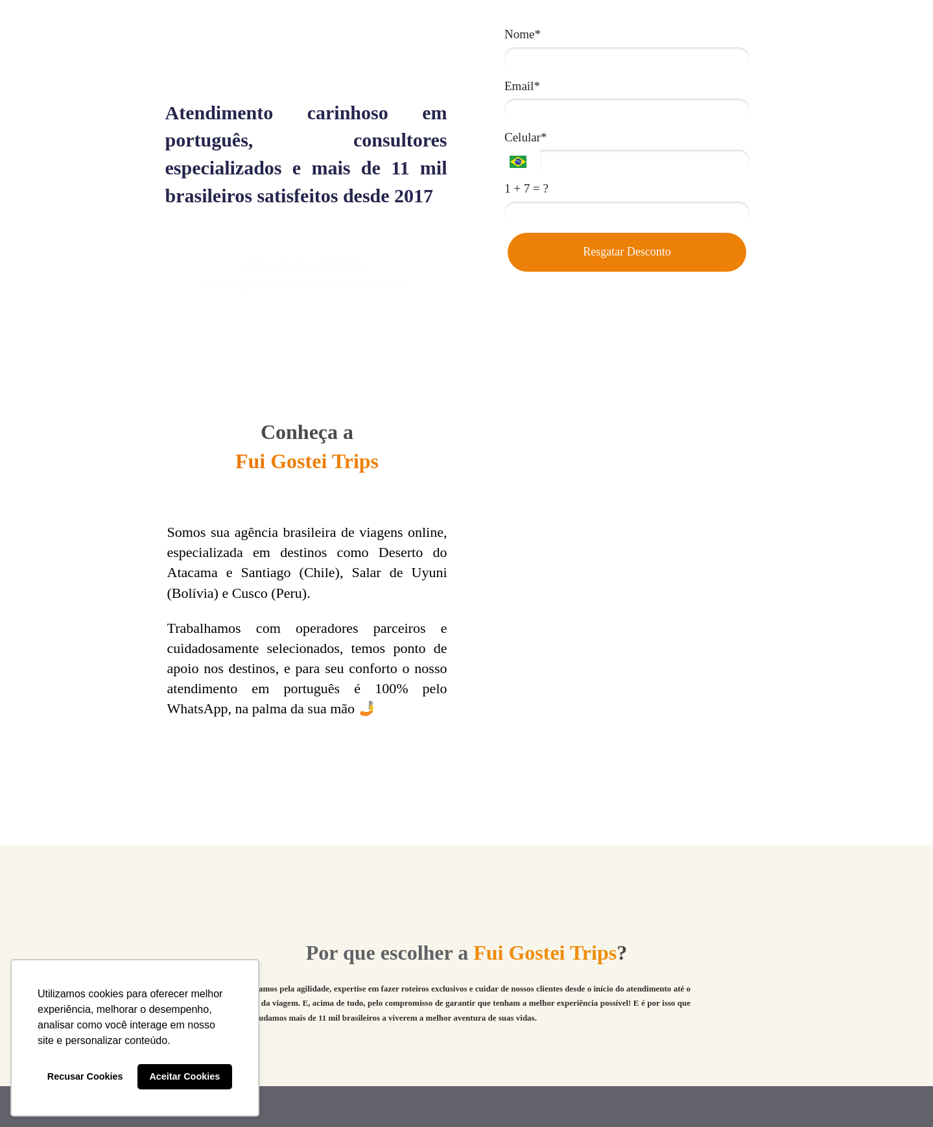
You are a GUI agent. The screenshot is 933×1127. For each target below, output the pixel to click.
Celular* (525, 137)
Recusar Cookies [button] (85, 1076)
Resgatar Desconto (626, 251)
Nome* (522, 34)
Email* (522, 86)
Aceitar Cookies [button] (184, 1076)
